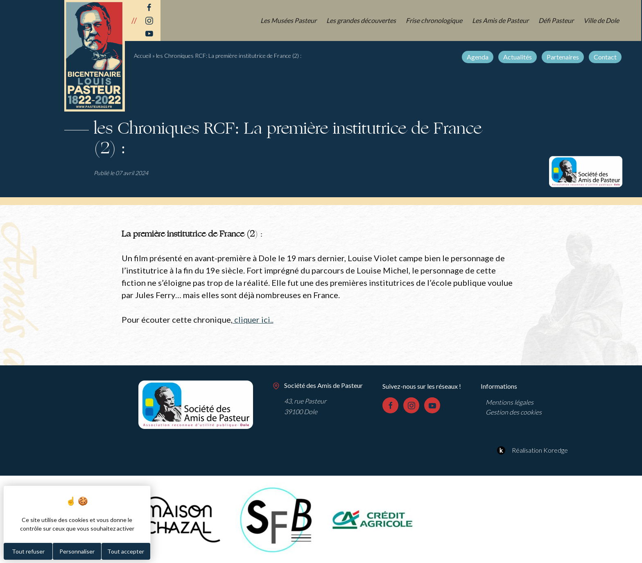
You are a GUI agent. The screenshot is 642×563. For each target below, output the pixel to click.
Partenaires (563, 57)
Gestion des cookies (514, 411)
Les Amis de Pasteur (501, 20)
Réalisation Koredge (531, 450)
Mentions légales (509, 402)
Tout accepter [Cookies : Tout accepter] (125, 551)
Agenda (478, 57)
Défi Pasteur (556, 20)
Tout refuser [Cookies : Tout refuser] (28, 551)
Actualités (518, 57)
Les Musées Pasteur (290, 20)
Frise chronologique (435, 20)
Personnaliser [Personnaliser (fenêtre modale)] (77, 551)
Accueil (142, 55)
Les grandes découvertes (362, 20)
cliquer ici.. (253, 319)
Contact (606, 57)
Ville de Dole (602, 20)
